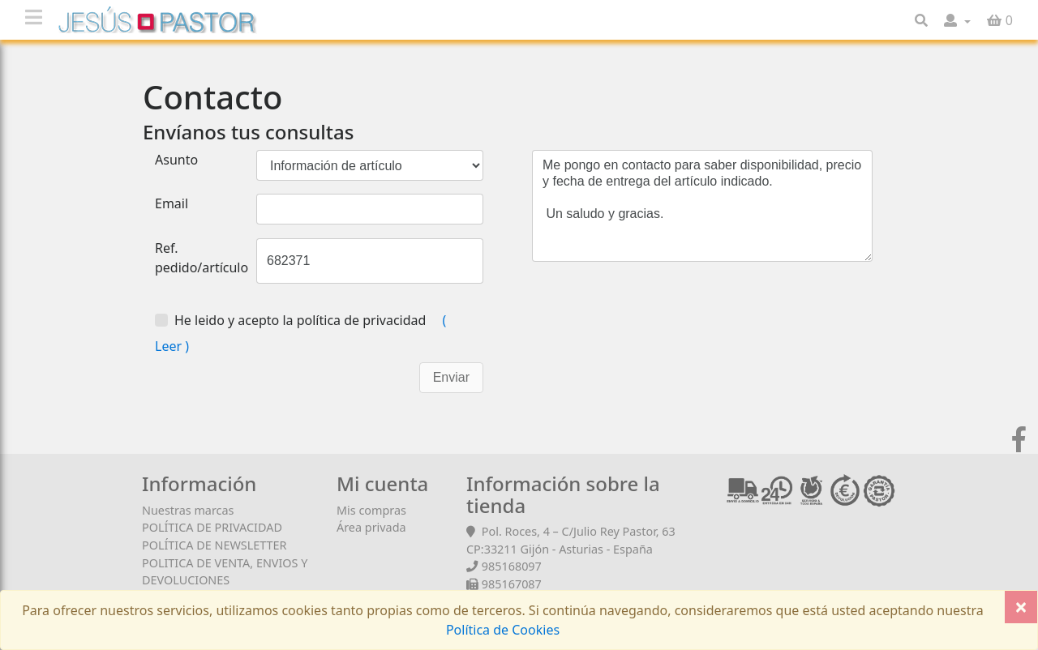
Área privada (371, 527)
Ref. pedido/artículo (201, 257)
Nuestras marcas (188, 510)
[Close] (1021, 607)
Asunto (176, 160)
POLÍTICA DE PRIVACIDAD (212, 527)
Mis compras (371, 510)
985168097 (512, 566)
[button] (957, 20)
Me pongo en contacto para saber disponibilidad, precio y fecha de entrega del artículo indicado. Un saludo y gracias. (702, 206)
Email (171, 203)
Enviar (451, 377)
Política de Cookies (503, 630)
